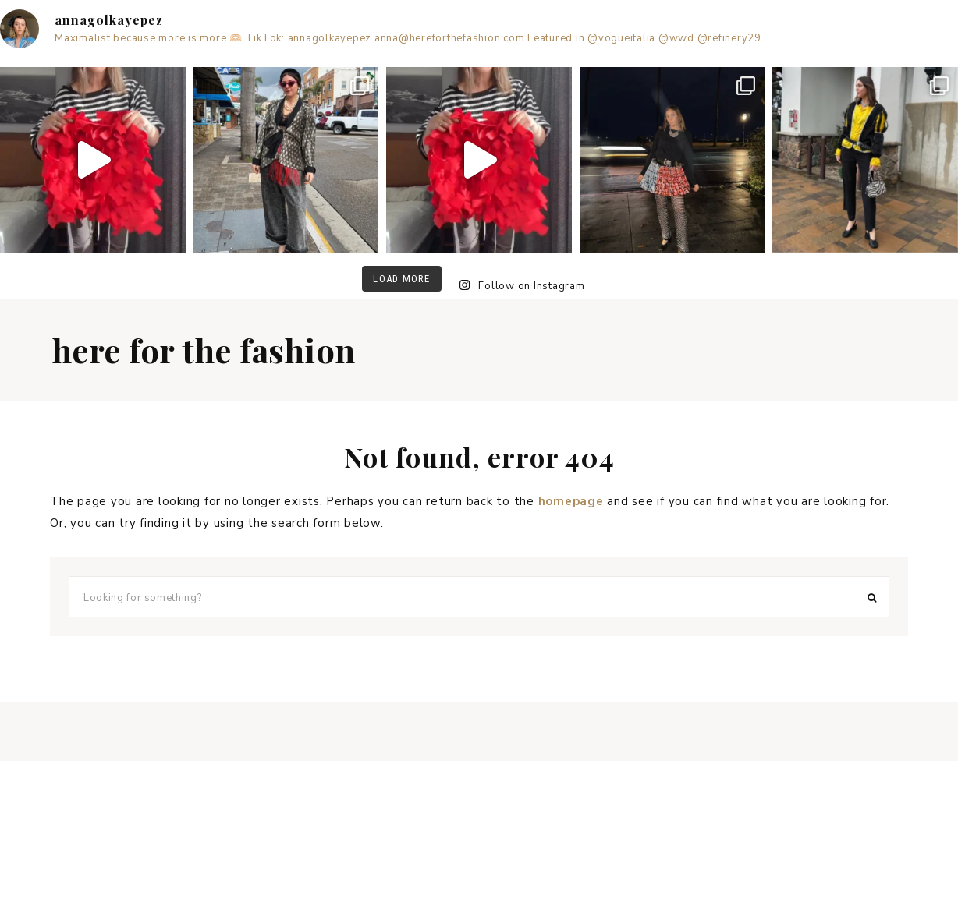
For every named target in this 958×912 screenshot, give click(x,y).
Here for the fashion (204, 350)
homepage (571, 501)
